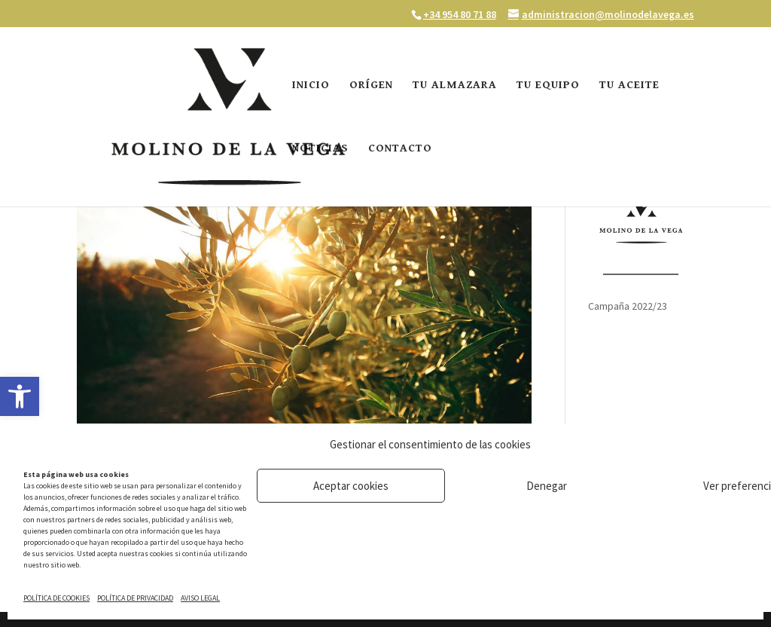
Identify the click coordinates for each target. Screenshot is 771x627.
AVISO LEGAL (200, 598)
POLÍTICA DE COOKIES (56, 598)
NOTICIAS (320, 148)
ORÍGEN (371, 85)
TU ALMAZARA (455, 85)
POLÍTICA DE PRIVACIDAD (135, 598)
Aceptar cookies (351, 486)
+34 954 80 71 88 (459, 14)
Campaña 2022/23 (627, 306)
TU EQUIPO (548, 85)
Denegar (546, 486)
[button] (19, 396)
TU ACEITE (629, 85)
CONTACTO (400, 148)
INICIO (311, 85)
